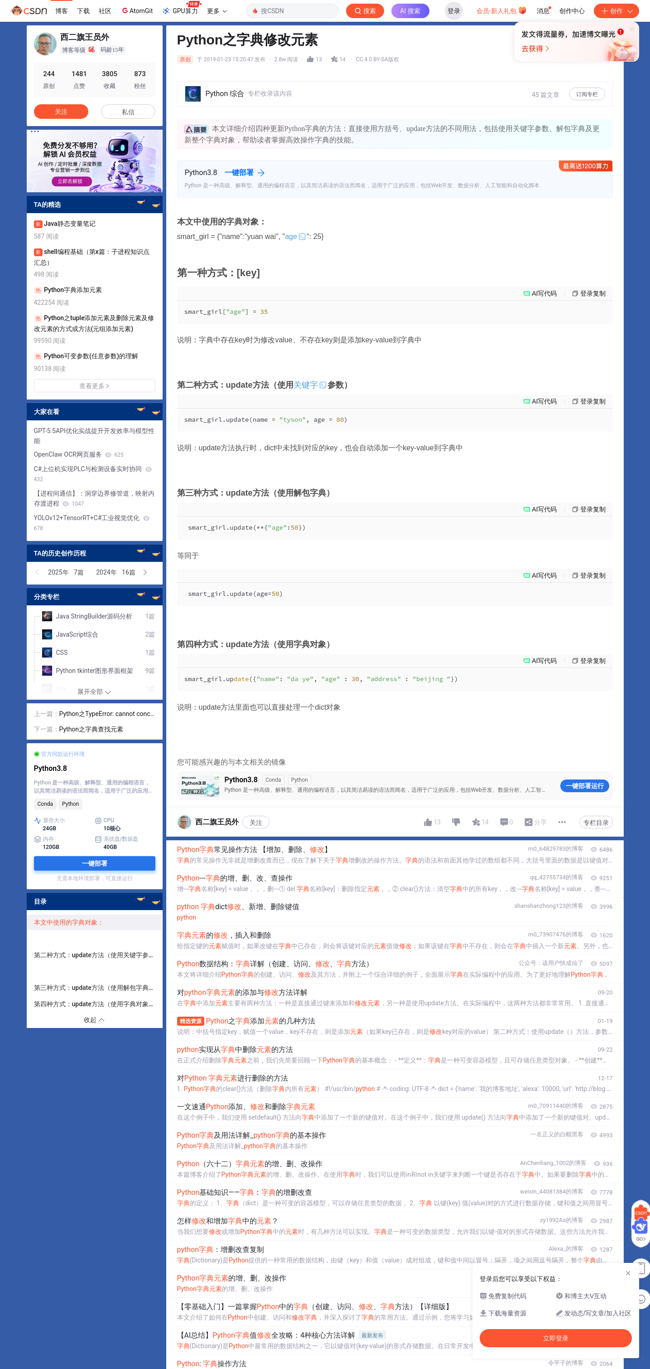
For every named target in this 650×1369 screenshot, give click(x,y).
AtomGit (136, 10)
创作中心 (572, 11)
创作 (616, 11)
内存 (44, 839)
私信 (128, 112)
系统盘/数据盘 (117, 839)
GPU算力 (181, 8)
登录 (454, 11)
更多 (217, 11)
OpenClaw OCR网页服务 (79, 454)
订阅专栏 (587, 94)
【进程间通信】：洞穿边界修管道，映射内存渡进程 (94, 498)
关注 (256, 822)
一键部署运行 (585, 785)
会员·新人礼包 (502, 10)
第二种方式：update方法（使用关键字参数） (97, 955)
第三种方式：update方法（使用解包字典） (94, 987)
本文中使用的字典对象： (69, 922)
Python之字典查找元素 (91, 729)
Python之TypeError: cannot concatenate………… (106, 714)
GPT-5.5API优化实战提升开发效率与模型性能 (94, 435)
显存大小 (49, 820)
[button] (37, 572)
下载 (83, 11)
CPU (104, 820)
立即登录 (387, 86)
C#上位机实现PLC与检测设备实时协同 (93, 473)
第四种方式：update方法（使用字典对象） (97, 1004)
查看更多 (94, 386)
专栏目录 (596, 822)
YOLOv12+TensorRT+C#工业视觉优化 (91, 522)
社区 (105, 11)
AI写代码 (544, 293)
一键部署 (239, 172)
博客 (61, 11)
